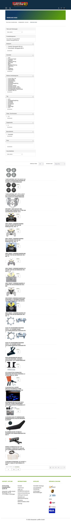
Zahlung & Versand (23, 495)
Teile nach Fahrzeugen (11, 22)
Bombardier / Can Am (23, 22)
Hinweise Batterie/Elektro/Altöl (23, 501)
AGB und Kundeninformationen (23, 490)
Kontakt (20, 486)
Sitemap (20, 503)
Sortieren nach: (49, 163)
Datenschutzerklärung (24, 493)
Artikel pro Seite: (33, 163)
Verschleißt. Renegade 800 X (13, 39)
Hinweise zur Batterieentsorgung (23, 497)
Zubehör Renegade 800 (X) (12, 40)
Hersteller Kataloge (38, 486)
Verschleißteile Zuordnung (37, 488)
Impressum (21, 488)
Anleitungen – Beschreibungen (37, 491)
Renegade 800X (33, 22)
